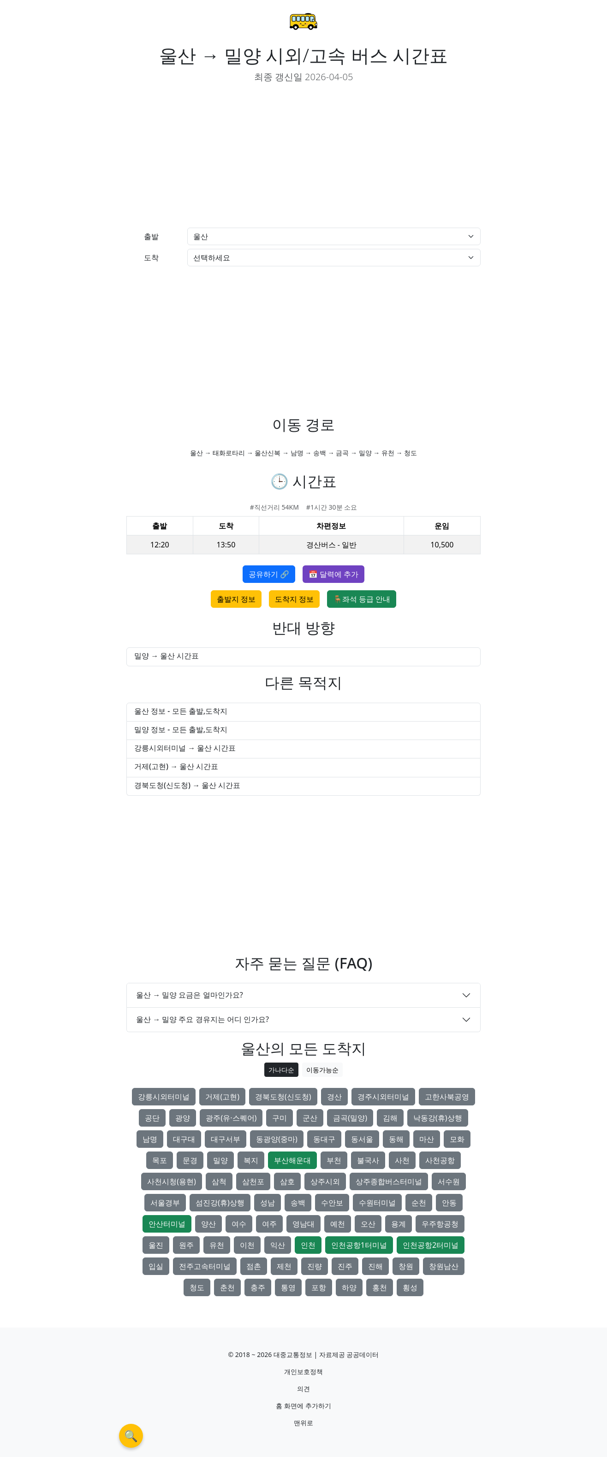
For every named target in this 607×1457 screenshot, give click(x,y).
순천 (418, 1203)
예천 (337, 1224)
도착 (151, 258)
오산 (368, 1224)
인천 (308, 1245)
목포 (159, 1160)
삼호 (287, 1181)
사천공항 (440, 1160)
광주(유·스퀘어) (231, 1118)
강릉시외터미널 (164, 1097)
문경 (190, 1160)
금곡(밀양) (350, 1118)
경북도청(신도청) (283, 1097)
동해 (396, 1139)
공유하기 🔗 (269, 574)
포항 (318, 1287)
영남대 (303, 1224)
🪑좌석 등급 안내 (361, 599)
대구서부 (225, 1139)
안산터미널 (167, 1224)
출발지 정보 (236, 599)
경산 (334, 1097)
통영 (288, 1287)
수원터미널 (377, 1203)
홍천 (379, 1287)
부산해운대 (292, 1160)
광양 (182, 1118)
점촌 (253, 1266)
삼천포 (253, 1181)
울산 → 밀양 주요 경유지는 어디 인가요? (202, 1019)
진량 (314, 1266)
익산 (277, 1245)
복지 (251, 1160)
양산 (208, 1224)
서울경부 (165, 1203)
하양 (349, 1287)
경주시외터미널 (383, 1097)
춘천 (227, 1287)
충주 (257, 1287)
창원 (406, 1266)
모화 (457, 1139)
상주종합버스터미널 (389, 1181)
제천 (284, 1266)
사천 (402, 1160)
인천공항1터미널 (359, 1245)
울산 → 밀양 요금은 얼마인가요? (189, 995)
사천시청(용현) (171, 1181)
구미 (279, 1118)
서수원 (449, 1181)
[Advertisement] (211, 155)
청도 (197, 1287)
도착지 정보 (294, 599)
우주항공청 (440, 1224)
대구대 (184, 1139)
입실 (156, 1266)
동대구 (324, 1139)
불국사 (368, 1160)
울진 (156, 1245)
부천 (334, 1160)
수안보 (332, 1203)
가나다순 (281, 1069)
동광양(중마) (277, 1139)
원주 (186, 1245)
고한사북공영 (447, 1097)
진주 (345, 1266)
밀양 (220, 1160)
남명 (150, 1139)
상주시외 (325, 1181)
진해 (375, 1266)
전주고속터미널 (205, 1266)
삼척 (219, 1181)
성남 (267, 1203)
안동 (449, 1203)
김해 (390, 1118)
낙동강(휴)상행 (437, 1118)
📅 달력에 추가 (333, 574)
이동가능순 (322, 1069)
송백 (298, 1203)
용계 (398, 1224)
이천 (247, 1245)
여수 (239, 1224)
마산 (426, 1139)
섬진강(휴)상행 (220, 1203)
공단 (152, 1118)
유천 (216, 1245)
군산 (310, 1118)
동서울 (362, 1139)
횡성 (410, 1287)
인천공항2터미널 (430, 1245)
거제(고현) (222, 1097)
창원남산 (443, 1266)
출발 (151, 236)
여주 (269, 1224)
